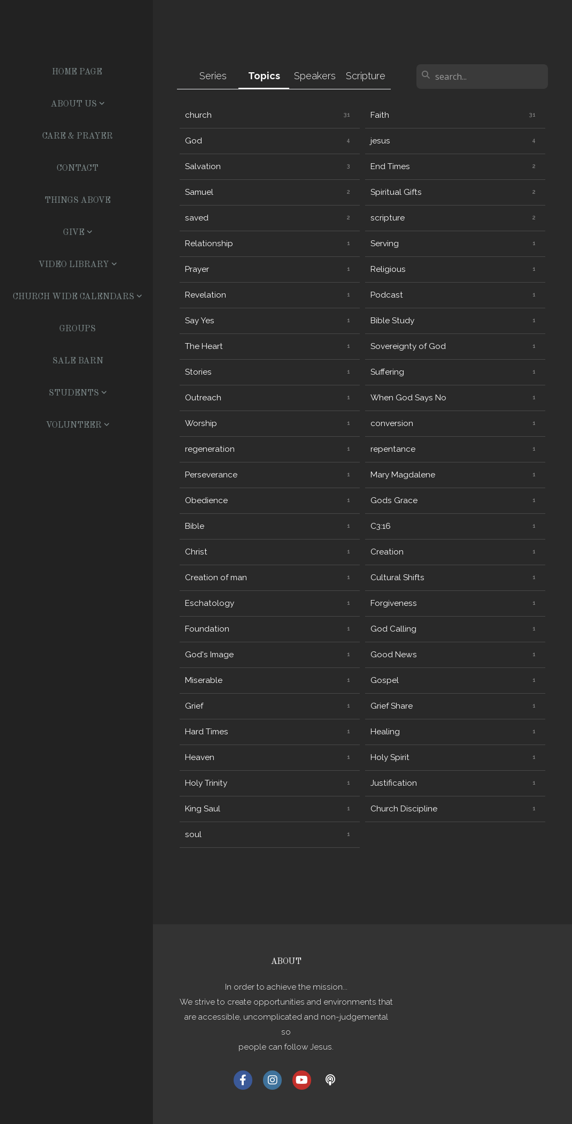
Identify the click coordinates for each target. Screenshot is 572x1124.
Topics (264, 75)
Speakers (315, 75)
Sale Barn (77, 361)
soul (193, 834)
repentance (392, 449)
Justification (393, 783)
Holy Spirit (389, 757)
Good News (393, 654)
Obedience (206, 500)
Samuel (199, 192)
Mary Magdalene (402, 475)
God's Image (209, 654)
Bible (194, 526)
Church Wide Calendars (77, 297)
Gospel (384, 680)
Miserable (203, 680)
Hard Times (206, 731)
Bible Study (392, 320)
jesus (380, 141)
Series (213, 75)
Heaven (199, 757)
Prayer (197, 269)
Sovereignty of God (408, 346)
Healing (385, 731)
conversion (391, 423)
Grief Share (391, 706)
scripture (387, 218)
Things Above (77, 200)
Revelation (205, 295)
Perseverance (211, 475)
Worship (201, 423)
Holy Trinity (206, 783)
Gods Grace (394, 500)
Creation (387, 552)
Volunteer (78, 425)
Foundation (207, 629)
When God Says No (408, 397)
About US (78, 104)
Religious (388, 269)
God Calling (393, 629)
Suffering (387, 372)
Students (78, 393)
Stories (198, 372)
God (193, 141)
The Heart (204, 346)
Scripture (365, 75)
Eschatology (209, 603)
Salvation (203, 166)
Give (77, 233)
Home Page (77, 72)
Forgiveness (393, 603)
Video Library (77, 265)
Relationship (209, 243)
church (198, 115)
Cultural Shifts (397, 577)
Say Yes (199, 320)
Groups (77, 329)
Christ (196, 552)
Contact (77, 168)
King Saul (202, 809)
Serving (384, 243)
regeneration (210, 449)
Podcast (386, 295)
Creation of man (216, 577)
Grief (194, 706)
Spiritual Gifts (396, 192)
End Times (390, 166)
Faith (379, 115)
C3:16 (380, 526)
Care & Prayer (77, 136)
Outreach (203, 397)
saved (196, 218)
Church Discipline (403, 809)
